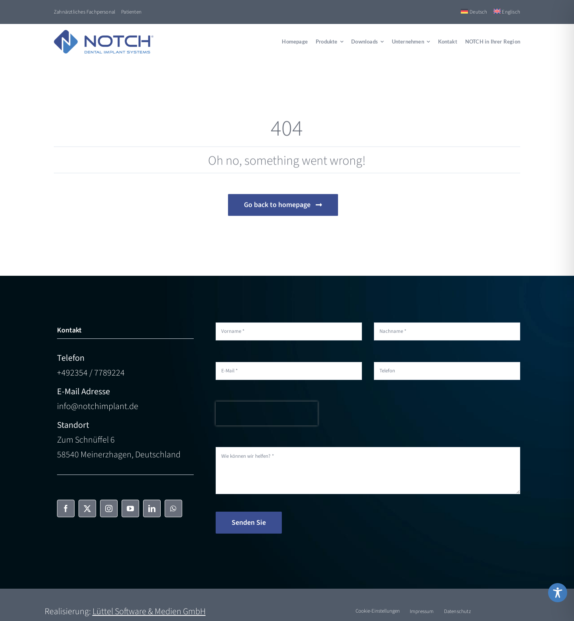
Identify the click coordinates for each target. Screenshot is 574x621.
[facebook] (66, 508)
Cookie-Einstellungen (378, 611)
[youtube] (130, 508)
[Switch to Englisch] (506, 12)
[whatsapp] (173, 508)
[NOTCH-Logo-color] (103, 34)
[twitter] (87, 508)
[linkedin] (152, 508)
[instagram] (109, 508)
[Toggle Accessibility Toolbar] (557, 592)
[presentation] (267, 413)
